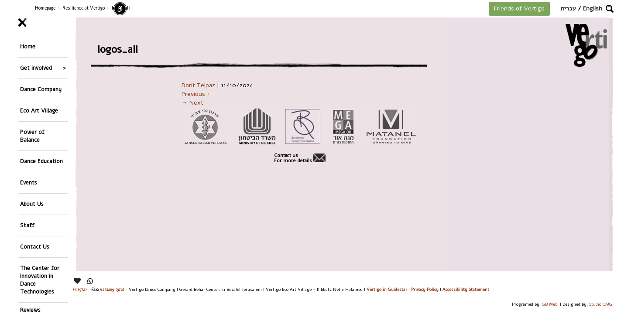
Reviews (30, 242)
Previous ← (197, 94)
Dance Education (41, 127)
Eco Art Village (39, 89)
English (592, 8)
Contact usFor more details (293, 158)
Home (27, 43)
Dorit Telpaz (198, 85)
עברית (568, 8)
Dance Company (41, 74)
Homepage (45, 8)
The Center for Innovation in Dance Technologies (39, 215)
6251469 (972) (112, 289)
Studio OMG (600, 304)
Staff (27, 173)
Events (28, 143)
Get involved (36, 58)
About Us (32, 158)
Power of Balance (32, 108)
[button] (610, 9)
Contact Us (34, 188)
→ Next (192, 103)
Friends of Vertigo (519, 8)
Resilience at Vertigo (83, 8)
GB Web (549, 304)
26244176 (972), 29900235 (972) (59, 289)
